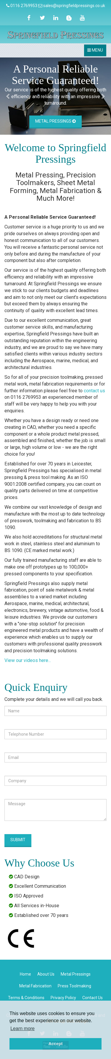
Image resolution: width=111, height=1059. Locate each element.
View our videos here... (27, 660)
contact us (94, 390)
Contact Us (92, 997)
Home (25, 974)
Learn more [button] (22, 1028)
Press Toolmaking (74, 986)
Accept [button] (56, 1043)
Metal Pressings (55, 121)
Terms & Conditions (26, 997)
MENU (96, 51)
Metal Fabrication (35, 986)
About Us (45, 974)
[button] (8, 96)
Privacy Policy (63, 997)
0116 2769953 (23, 5)
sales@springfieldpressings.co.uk (74, 5)
